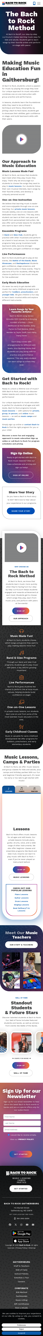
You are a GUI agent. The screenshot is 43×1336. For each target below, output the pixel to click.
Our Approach (20, 618)
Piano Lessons (21, 894)
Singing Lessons (21, 905)
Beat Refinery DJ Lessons (21, 909)
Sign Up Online (21, 475)
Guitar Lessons (22, 898)
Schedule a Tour (21, 1278)
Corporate (21, 1288)
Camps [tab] (21, 789)
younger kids (8, 295)
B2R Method (21, 1292)
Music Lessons (21, 877)
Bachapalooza (23, 263)
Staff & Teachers (21, 1266)
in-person (13, 413)
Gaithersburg (21, 1262)
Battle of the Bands (22, 260)
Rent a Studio (21, 1308)
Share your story (20, 511)
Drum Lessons (21, 901)
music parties (8, 419)
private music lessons (25, 209)
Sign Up (21, 611)
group (5, 413)
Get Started (20, 1189)
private (36, 411)
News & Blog (21, 1300)
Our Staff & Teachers (21, 945)
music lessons (15, 186)
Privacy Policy (21, 1248)
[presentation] (21, 1145)
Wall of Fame (21, 1073)
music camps (27, 416)
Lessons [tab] (8, 789)
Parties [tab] (34, 789)
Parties (21, 1182)
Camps (21, 1180)
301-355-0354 (23, 1218)
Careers (21, 1281)
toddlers (16, 292)
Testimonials (21, 1296)
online (25, 413)
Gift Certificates (21, 1304)
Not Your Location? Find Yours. (22, 1214)
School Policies (21, 1274)
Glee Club (18, 235)
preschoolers (27, 292)
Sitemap (32, 1248)
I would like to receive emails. (22, 1135)
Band (6, 235)
